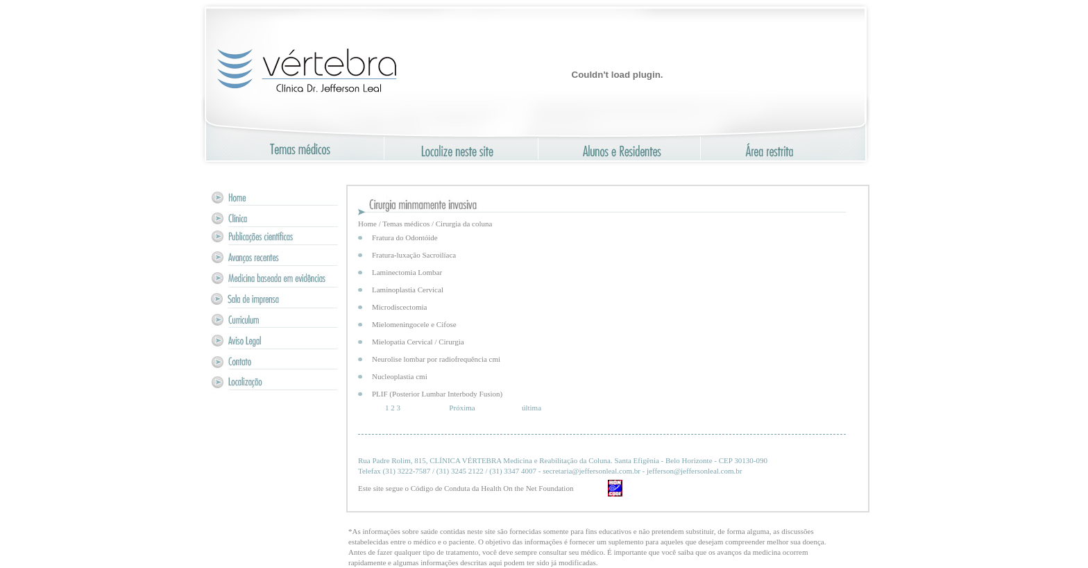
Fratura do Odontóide (405, 237)
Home (367, 223)
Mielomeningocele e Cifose (414, 324)
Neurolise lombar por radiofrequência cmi (436, 359)
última (531, 407)
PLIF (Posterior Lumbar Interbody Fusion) (437, 394)
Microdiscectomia (399, 307)
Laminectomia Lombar (407, 272)
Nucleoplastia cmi (399, 376)
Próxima (462, 407)
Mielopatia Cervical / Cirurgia (418, 341)
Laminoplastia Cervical (407, 289)
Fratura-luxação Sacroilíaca (414, 255)
